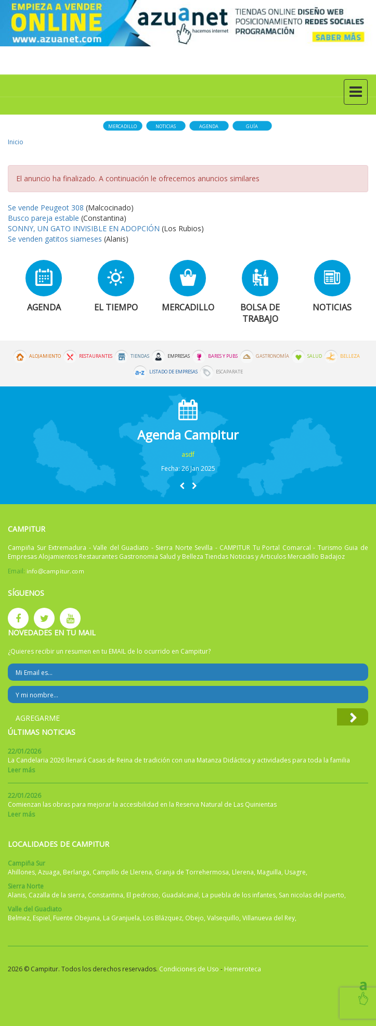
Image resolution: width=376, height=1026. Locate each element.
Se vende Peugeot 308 (46, 207)
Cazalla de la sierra (57, 895)
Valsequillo (223, 918)
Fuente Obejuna (76, 918)
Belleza (350, 356)
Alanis (16, 895)
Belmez (19, 918)
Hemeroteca (242, 969)
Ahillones (21, 872)
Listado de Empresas (173, 372)
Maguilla (269, 872)
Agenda (208, 126)
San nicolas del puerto (311, 895)
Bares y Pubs (223, 356)
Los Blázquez (162, 918)
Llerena (243, 872)
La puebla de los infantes (239, 895)
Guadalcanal (180, 895)
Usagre (295, 872)
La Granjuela (121, 918)
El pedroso (142, 895)
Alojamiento (45, 356)
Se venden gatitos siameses (56, 239)
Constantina (105, 895)
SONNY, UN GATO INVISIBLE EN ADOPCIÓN (84, 228)
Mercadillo (122, 126)
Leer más (21, 770)
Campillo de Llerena (122, 872)
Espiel (41, 918)
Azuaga (49, 872)
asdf (188, 454)
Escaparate (229, 372)
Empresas (178, 356)
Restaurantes (95, 356)
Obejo (194, 918)
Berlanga (76, 872)
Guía (252, 126)
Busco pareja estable (43, 218)
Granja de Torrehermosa (192, 872)
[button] (182, 485)
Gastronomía (272, 356)
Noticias (165, 126)
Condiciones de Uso (189, 969)
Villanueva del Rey (268, 918)
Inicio (15, 141)
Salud (314, 356)
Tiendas (140, 356)
